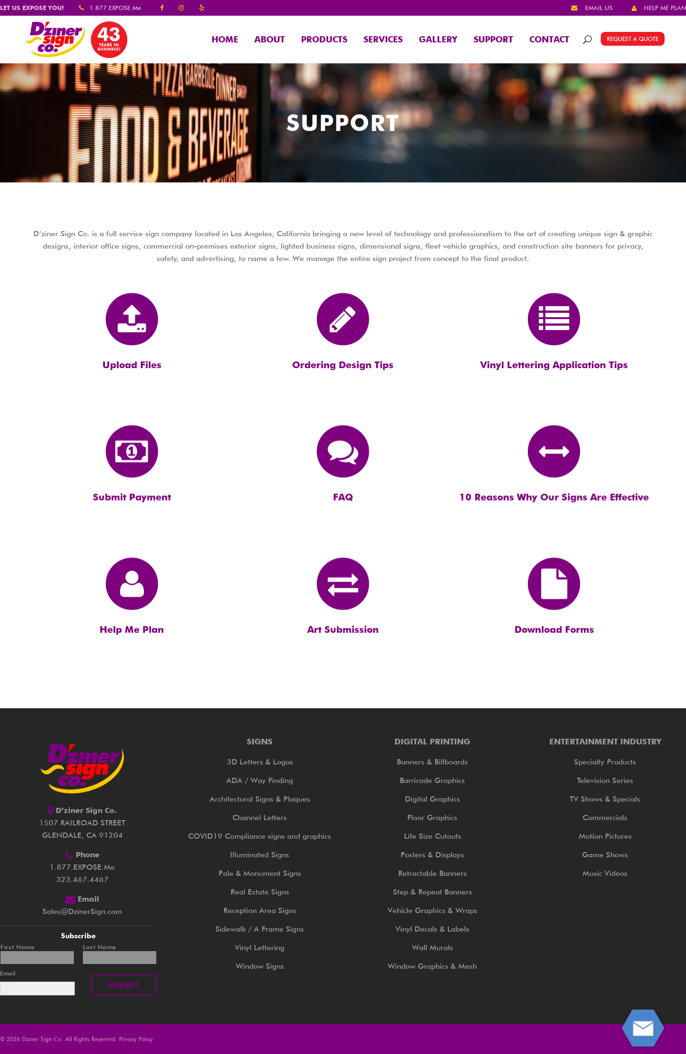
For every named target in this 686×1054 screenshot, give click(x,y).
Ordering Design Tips (342, 365)
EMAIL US (599, 7)
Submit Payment (132, 521)
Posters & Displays (432, 854)
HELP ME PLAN (665, 7)
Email (7, 973)
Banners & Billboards (432, 761)
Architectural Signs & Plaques (260, 798)
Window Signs (260, 966)
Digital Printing (432, 741)
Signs (259, 741)
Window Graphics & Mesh (432, 966)
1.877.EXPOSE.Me (115, 7)
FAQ (343, 521)
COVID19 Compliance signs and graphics (259, 836)
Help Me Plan (132, 653)
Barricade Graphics (432, 780)
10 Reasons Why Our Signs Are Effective (554, 521)
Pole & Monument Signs (260, 873)
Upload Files (131, 365)
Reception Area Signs (259, 910)
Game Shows (605, 854)
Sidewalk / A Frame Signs (259, 929)
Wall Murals (432, 947)
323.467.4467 (82, 879)
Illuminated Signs (259, 854)
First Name (17, 947)
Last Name (99, 947)
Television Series (605, 780)
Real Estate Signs (260, 891)
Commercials (605, 817)
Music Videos (605, 873)
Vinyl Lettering (259, 947)
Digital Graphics (432, 798)
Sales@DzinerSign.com (82, 911)
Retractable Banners (432, 873)
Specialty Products (605, 761)
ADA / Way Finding (259, 780)
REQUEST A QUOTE (632, 38)
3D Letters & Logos (260, 761)
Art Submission (343, 653)
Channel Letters (259, 817)
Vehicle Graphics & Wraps (432, 910)
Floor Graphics (432, 817)
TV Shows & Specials (605, 798)
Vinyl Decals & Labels (432, 929)
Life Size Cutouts (432, 836)
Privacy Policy (136, 1039)
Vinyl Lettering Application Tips (554, 365)
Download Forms (554, 653)
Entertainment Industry (605, 741)
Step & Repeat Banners (432, 891)
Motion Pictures (605, 836)
